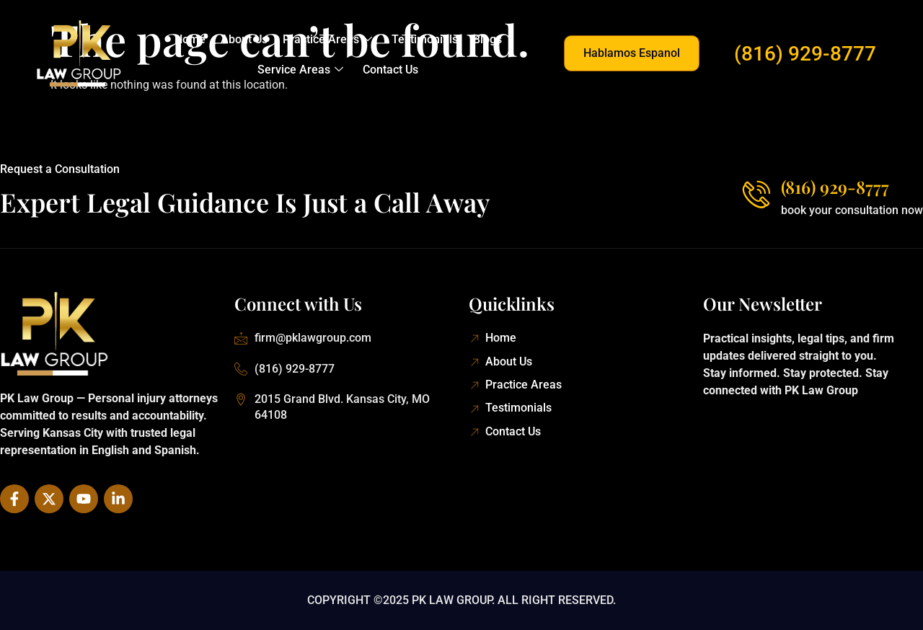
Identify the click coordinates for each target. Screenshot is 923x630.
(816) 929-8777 (805, 54)
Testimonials (424, 39)
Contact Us (390, 69)
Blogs (486, 39)
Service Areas (301, 70)
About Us (244, 39)
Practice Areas (327, 40)
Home (191, 39)
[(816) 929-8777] (755, 193)
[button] (631, 53)
